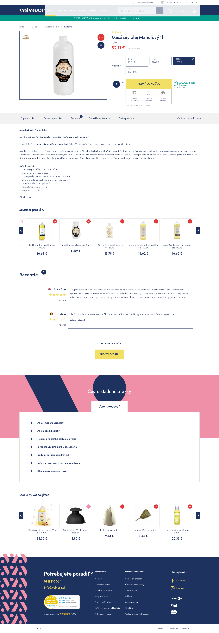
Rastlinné (68, 27)
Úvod (21, 27)
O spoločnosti (101, 596)
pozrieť (136, 19)
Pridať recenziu (110, 354)
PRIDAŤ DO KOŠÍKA (149, 83)
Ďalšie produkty (126, 118)
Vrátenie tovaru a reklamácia (107, 608)
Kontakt (98, 578)
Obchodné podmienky (105, 590)
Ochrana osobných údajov (137, 614)
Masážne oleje (50, 27)
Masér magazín (131, 602)
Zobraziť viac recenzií (109, 343)
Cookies (129, 608)
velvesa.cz (162, 628)
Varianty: (116, 66)
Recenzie (75, 117)
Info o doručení (179, 87)
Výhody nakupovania (104, 614)
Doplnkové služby (103, 602)
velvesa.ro (185, 628)
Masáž (34, 27)
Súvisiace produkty (53, 118)
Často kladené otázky (99, 118)
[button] (20, 230)
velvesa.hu (174, 628)
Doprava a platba (102, 584)
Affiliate (128, 596)
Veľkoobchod (131, 590)
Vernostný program (133, 578)
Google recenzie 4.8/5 (60, 614)
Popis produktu (28, 118)
